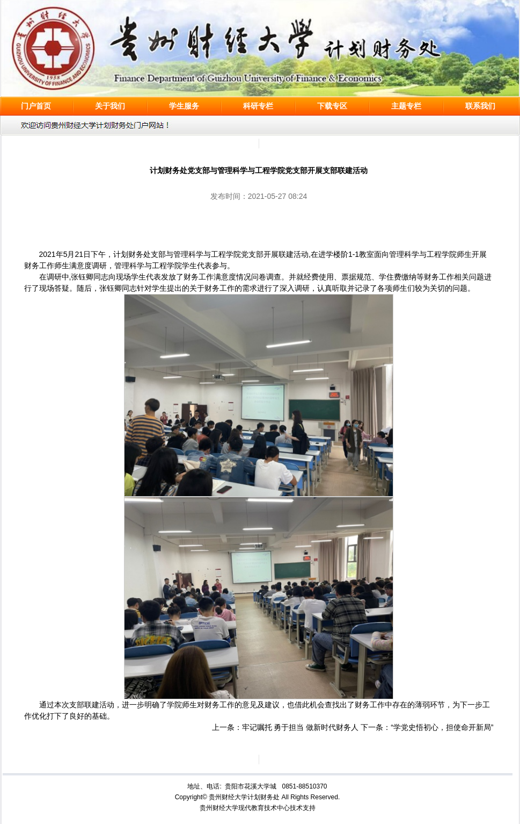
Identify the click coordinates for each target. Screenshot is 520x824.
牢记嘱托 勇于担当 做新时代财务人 (300, 727)
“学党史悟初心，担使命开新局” (442, 727)
